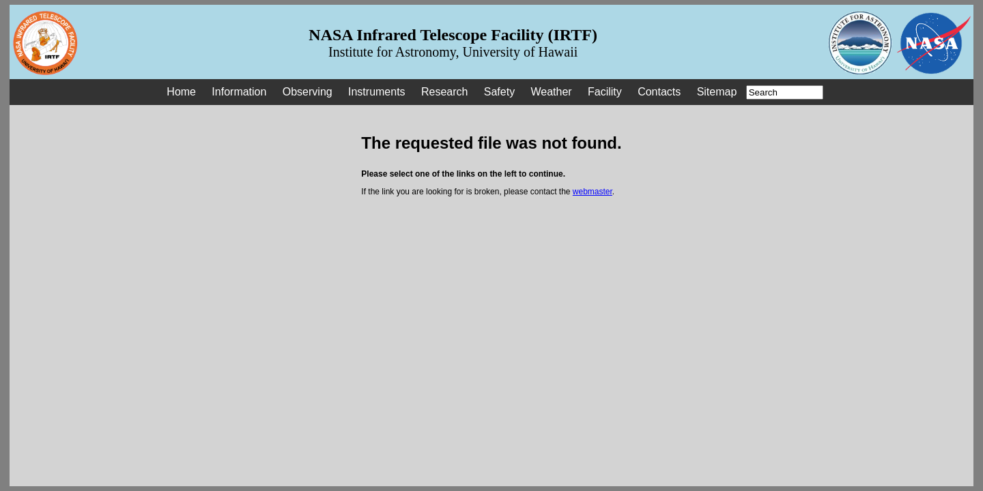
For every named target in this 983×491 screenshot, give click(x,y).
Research (444, 92)
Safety (499, 92)
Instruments (376, 92)
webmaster (592, 191)
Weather (550, 92)
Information (239, 92)
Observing (307, 92)
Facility (605, 92)
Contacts (659, 92)
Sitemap (717, 92)
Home (181, 92)
